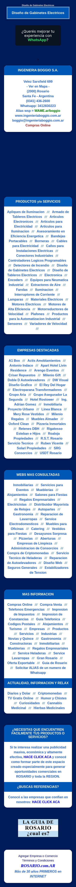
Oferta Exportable (20, 663)
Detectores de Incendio (31, 265)
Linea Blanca (52, 409)
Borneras (42, 241)
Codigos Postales (21, 624)
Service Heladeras (32, 653)
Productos (60, 629)
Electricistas (17, 504)
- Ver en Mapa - (38, 86)
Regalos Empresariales (37, 499)
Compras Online (19, 604)
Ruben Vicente (52, 443)
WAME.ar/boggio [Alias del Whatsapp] (47, 110)
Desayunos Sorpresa (50, 533)
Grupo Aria (17, 394)
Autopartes (46, 509)
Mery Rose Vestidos (28, 414)
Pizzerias (26, 538)
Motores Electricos (26, 304)
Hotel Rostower (42, 399)
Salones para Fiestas (51, 494)
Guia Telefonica (48, 619)
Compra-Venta (51, 604)
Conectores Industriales (34, 255)
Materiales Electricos (47, 299)
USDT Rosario (51, 453)
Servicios (26, 634)
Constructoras (21, 643)
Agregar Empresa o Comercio (38, 856)
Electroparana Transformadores (37, 390)
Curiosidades (29, 703)
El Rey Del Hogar (53, 385)
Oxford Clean (19, 424)
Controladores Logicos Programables (37, 260)
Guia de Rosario (54, 663)
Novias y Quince (21, 638)
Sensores (14, 323)
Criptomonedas (50, 693)
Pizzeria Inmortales (51, 424)
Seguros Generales (22, 567)
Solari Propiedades (31, 448)
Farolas (22, 289)
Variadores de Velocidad (48, 323)
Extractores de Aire (45, 285)
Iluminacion (44, 289)
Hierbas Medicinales (49, 708)
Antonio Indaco (21, 365)
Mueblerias (44, 490)
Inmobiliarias (23, 485)
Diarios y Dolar (18, 693)
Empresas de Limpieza (34, 543)
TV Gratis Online (20, 698)
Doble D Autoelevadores (26, 380)
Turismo (15, 629)
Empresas (37, 629)
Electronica (53, 275)
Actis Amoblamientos (44, 360)
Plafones (37, 314)
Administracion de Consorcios (34, 548)
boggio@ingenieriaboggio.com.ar (38, 120)
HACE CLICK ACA (37, 757)
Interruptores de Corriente (35, 294)
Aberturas (48, 538)
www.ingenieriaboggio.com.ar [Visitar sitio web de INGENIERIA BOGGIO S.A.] (38, 115)
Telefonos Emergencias (26, 609)
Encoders (15, 280)
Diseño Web (53, 563)
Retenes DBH (29, 428)
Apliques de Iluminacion (25, 212)
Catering (37, 529)
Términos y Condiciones (38, 860)
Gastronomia (23, 514)
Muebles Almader (44, 419)
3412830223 (47, 106)
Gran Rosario (47, 658)
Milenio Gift (52, 375)
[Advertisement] (38, 164)
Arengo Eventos (46, 370)
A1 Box (14, 360)
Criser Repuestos (22, 375)
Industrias (49, 634)
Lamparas (15, 299)
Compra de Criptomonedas (28, 553)
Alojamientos (17, 494)
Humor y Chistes (53, 698)
